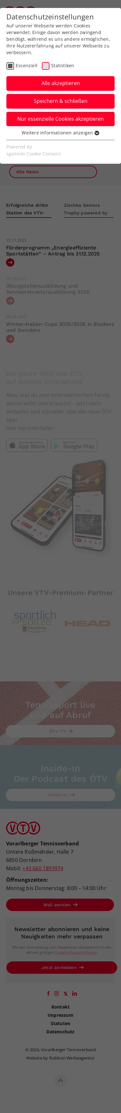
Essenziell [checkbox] (26, 65)
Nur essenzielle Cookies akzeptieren (60, 118)
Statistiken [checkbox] (62, 65)
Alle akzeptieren (61, 83)
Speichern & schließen (60, 100)
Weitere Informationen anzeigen (60, 133)
